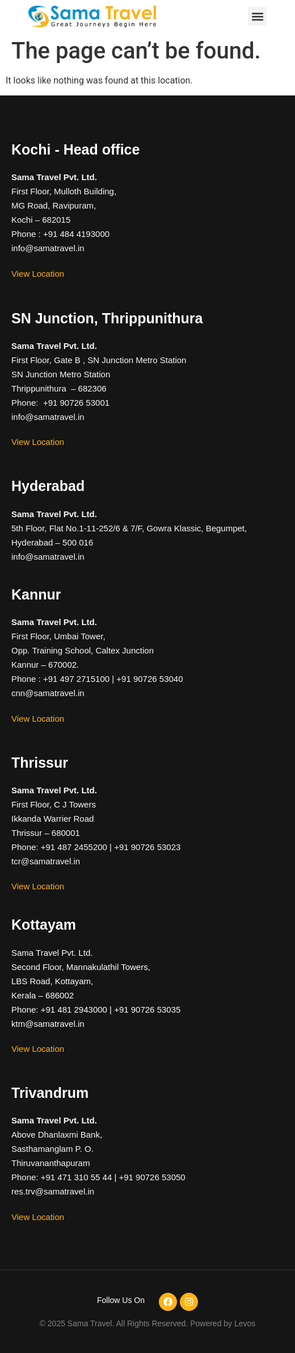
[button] (257, 16)
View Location (37, 273)
